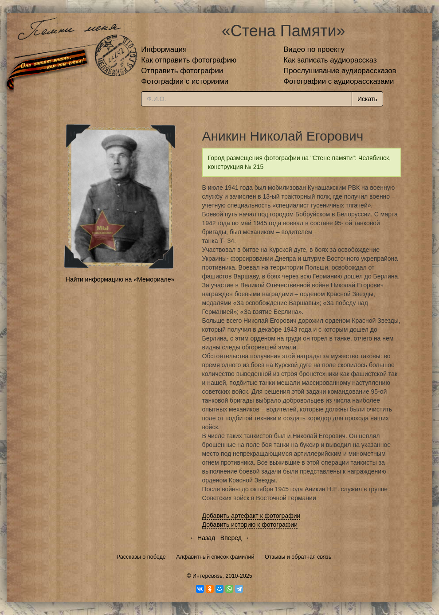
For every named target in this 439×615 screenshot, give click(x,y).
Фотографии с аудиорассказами (338, 81)
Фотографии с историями (184, 81)
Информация (164, 49)
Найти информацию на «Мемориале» (120, 279)
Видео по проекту (314, 49)
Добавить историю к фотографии (250, 524)
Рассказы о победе (141, 557)
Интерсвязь (207, 576)
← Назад (202, 537)
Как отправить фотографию (188, 60)
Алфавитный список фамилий (215, 557)
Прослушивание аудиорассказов (339, 71)
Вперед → (235, 537)
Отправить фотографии (182, 71)
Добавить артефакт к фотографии (251, 515)
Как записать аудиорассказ (330, 60)
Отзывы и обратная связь (298, 557)
